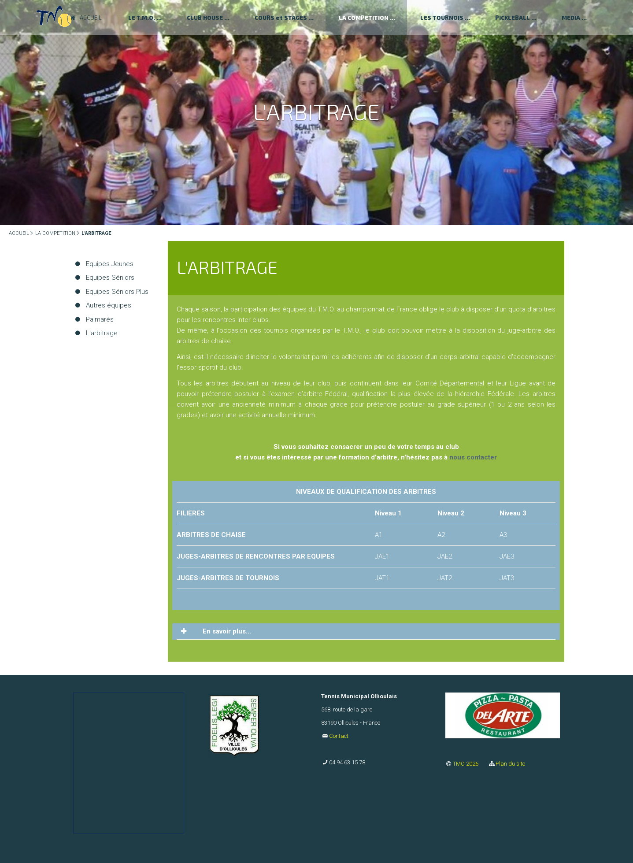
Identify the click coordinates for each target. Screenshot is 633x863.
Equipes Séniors (110, 277)
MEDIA (571, 17)
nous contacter (473, 457)
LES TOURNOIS (441, 17)
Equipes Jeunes (109, 264)
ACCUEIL (19, 233)
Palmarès (100, 319)
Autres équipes (108, 305)
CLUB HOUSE (205, 17)
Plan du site (510, 763)
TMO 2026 (466, 763)
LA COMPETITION (364, 17)
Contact (338, 736)
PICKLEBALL (512, 17)
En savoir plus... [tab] (226, 631)
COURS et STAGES (281, 17)
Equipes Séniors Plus (117, 292)
